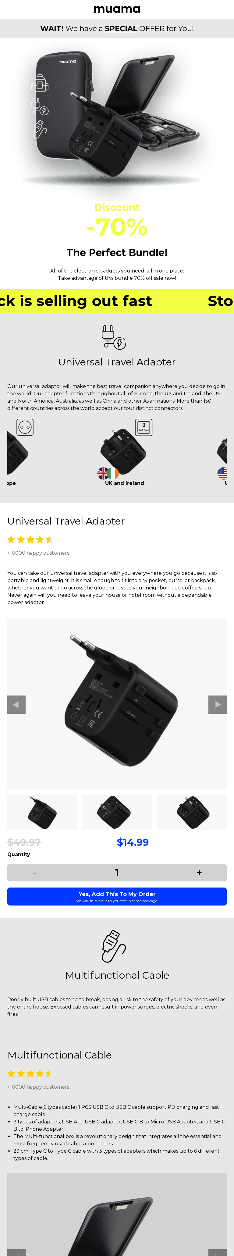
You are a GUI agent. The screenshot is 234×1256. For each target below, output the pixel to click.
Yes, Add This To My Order (117, 897)
